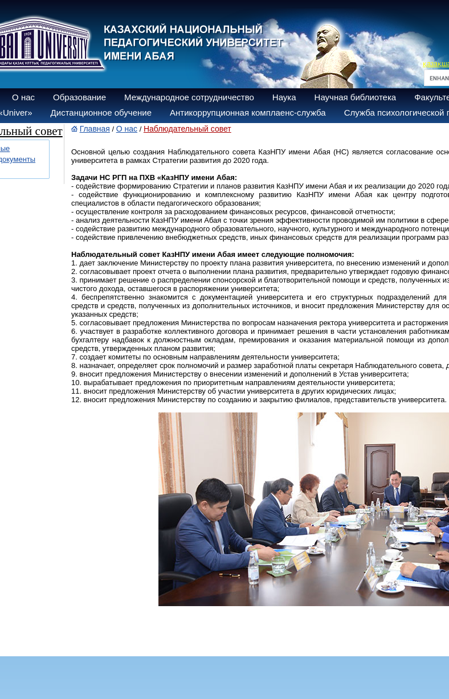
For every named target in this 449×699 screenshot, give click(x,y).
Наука (284, 97)
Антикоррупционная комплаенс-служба (248, 112)
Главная (95, 128)
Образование (79, 97)
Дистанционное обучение (101, 112)
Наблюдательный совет (187, 128)
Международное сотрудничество (189, 97)
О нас (23, 97)
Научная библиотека (356, 97)
